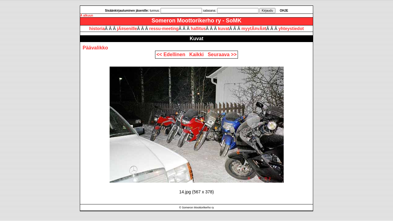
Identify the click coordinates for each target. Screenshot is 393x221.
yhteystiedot (291, 28)
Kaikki (197, 54)
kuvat (223, 28)
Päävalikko (95, 47)
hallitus (198, 28)
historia (97, 28)
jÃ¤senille (127, 28)
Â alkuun (86, 15)
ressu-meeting (164, 28)
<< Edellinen (172, 54)
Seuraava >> (222, 54)
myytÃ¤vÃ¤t (253, 28)
